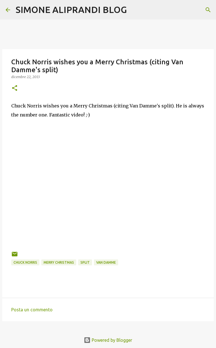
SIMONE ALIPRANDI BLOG (71, 10)
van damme (106, 262)
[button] (14, 88)
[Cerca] (134, 10)
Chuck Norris (25, 262)
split (85, 262)
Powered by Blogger (108, 340)
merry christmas (59, 262)
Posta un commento (32, 309)
